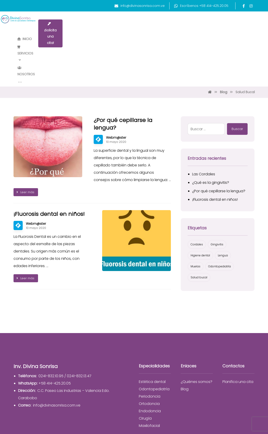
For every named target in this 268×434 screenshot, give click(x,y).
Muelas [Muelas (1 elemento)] (195, 217)
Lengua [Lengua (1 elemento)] (223, 206)
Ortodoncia (149, 354)
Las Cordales (203, 124)
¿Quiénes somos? (196, 332)
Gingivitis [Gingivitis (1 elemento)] (217, 195)
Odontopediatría (154, 339)
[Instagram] (251, 6)
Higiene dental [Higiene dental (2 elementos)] (200, 206)
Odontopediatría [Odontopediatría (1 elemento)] (219, 217)
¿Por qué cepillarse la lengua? (218, 141)
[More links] (189, 24)
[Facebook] (243, 6)
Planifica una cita (237, 332)
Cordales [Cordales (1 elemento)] (197, 195)
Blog (185, 339)
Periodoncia (149, 346)
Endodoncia (150, 361)
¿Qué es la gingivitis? (210, 133)
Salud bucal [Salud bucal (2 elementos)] (199, 228)
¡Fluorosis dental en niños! (215, 149)
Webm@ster (116, 88)
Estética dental (152, 332)
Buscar (237, 79)
